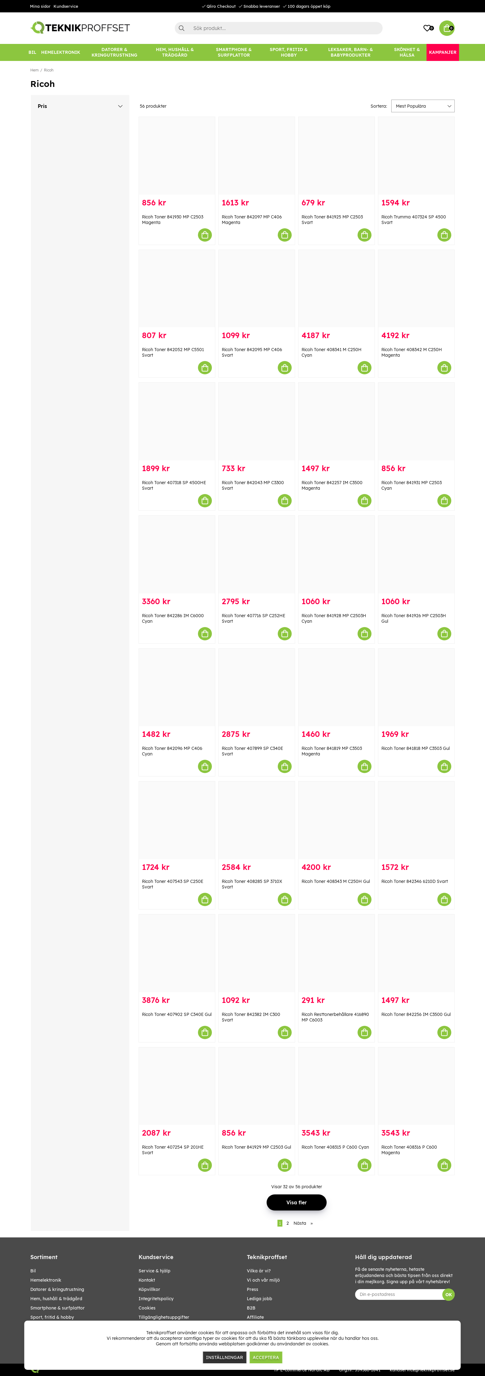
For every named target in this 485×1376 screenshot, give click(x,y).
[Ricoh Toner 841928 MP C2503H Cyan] (336, 554)
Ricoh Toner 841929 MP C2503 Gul (256, 1147)
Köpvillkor (149, 1289)
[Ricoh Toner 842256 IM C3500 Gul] (416, 953)
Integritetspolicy (156, 1298)
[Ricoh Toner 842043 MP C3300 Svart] (256, 421)
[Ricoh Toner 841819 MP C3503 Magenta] (336, 687)
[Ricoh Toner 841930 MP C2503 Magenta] (177, 156)
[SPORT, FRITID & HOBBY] (288, 52)
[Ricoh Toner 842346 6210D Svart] (416, 820)
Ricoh (49, 70)
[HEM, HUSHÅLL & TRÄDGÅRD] (174, 52)
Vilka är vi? (259, 1271)
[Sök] (279, 28)
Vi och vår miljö (263, 1280)
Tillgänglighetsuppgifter (164, 1317)
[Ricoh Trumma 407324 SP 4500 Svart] (416, 156)
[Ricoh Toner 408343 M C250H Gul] (336, 820)
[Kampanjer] (443, 52)
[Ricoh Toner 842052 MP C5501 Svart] (177, 289)
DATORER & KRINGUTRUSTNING (57, 1289)
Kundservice (66, 6)
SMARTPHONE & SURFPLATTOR (57, 1308)
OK (448, 1294)
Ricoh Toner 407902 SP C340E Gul (177, 1014)
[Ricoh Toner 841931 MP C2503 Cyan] (416, 421)
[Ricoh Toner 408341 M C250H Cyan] (336, 289)
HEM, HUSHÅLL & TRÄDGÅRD (56, 1298)
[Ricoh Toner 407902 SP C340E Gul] (177, 953)
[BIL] (32, 52)
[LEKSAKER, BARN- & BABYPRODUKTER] (350, 52)
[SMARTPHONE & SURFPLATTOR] (234, 52)
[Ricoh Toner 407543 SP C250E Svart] (177, 820)
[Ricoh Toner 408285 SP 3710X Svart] (256, 820)
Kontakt (147, 1280)
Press (252, 1289)
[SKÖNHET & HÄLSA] (407, 52)
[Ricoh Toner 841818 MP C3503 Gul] (416, 687)
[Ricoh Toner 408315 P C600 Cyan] (336, 1086)
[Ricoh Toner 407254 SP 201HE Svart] (177, 1086)
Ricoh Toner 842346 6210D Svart (414, 881)
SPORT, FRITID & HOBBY (52, 1317)
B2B (251, 1308)
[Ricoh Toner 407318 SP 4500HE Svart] (177, 421)
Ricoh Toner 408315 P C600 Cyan (335, 1147)
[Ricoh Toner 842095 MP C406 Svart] (256, 289)
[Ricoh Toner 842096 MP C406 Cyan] (177, 687)
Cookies (147, 1308)
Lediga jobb (259, 1298)
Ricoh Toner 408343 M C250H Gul (336, 881)
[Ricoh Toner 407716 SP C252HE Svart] (256, 554)
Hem (34, 70)
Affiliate (255, 1317)
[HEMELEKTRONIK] (61, 52)
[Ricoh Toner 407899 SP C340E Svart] (256, 687)
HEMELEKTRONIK (45, 1280)
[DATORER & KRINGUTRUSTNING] (114, 52)
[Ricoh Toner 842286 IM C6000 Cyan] (177, 554)
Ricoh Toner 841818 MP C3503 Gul (415, 748)
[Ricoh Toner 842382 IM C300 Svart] (256, 953)
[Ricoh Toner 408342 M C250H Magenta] (416, 289)
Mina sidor (40, 6)
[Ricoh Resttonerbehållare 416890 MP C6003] (336, 953)
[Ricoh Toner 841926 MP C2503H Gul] (416, 554)
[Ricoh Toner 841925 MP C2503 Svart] (336, 156)
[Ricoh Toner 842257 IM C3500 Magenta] (336, 421)
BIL (33, 1271)
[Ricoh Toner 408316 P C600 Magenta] (416, 1086)
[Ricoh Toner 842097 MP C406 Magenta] (256, 156)
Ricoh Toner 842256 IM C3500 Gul (416, 1014)
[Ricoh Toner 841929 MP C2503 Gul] (256, 1086)
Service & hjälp (154, 1271)
